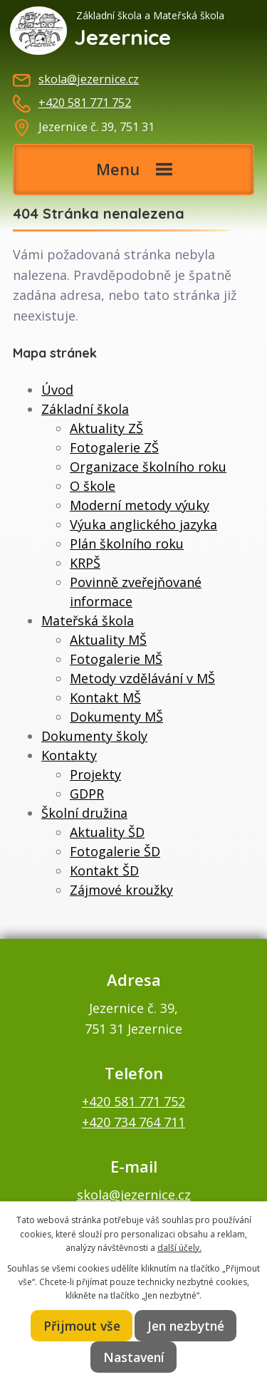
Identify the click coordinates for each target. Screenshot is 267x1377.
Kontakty (69, 755)
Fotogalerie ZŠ (114, 447)
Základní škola (85, 408)
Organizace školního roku (148, 466)
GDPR (87, 793)
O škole (92, 485)
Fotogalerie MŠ (116, 658)
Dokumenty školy (94, 735)
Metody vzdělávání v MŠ (142, 678)
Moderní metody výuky (139, 505)
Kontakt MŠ (105, 697)
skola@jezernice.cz (88, 79)
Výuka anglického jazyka (143, 524)
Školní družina (84, 812)
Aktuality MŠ (108, 639)
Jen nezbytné (185, 1325)
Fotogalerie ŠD (115, 851)
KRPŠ (85, 562)
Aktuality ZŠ (106, 428)
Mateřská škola (87, 620)
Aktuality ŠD (107, 832)
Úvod (57, 389)
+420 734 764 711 (133, 1122)
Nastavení (133, 1357)
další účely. (179, 1248)
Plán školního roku (127, 543)
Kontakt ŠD (104, 870)
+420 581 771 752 (84, 102)
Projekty (95, 774)
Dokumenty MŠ (116, 716)
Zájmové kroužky (121, 889)
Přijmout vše (81, 1325)
